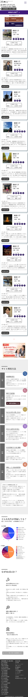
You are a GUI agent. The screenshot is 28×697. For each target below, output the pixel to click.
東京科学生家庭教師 (5, 676)
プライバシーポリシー (19, 675)
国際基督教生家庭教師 (5, 668)
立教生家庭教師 (4, 675)
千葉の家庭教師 (4, 689)
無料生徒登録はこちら (14, 403)
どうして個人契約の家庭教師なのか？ (14, 653)
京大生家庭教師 (4, 681)
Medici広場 (17, 661)
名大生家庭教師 (4, 684)
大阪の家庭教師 (4, 694)
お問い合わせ (18, 665)
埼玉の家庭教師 (4, 690)
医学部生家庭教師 (4, 667)
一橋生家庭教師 (4, 672)
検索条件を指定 (13, 12)
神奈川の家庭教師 (4, 687)
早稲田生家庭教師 (4, 665)
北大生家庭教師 (4, 670)
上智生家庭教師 (4, 673)
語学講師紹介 (18, 667)
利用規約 (17, 668)
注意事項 (17, 676)
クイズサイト (17, 673)
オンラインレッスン (19, 664)
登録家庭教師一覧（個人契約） (7, 661)
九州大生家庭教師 (4, 679)
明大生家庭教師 (4, 678)
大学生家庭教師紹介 (19, 670)
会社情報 (17, 662)
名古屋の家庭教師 (4, 692)
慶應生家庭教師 (4, 664)
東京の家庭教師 (4, 686)
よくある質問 (18, 672)
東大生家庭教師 (4, 662)
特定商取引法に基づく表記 (21, 678)
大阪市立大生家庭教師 (5, 683)
